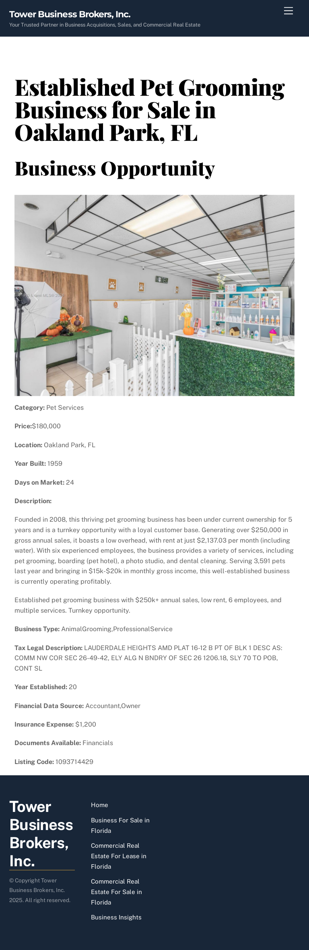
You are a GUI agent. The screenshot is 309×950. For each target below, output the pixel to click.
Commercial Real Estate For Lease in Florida (118, 855)
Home (99, 804)
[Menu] (288, 11)
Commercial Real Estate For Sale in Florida (116, 891)
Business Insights (116, 917)
